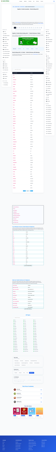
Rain (13, 242)
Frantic (14, 171)
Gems (15, 318)
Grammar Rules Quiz (17, 359)
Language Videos (6, 57)
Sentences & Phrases (6, 55)
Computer (16, 334)
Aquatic (14, 88)
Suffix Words (48, 88)
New (13, 232)
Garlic (14, 93)
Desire (14, 256)
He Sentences (48, 111)
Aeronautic (14, 79)
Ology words (16, 346)
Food (35, 318)
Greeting (35, 336)
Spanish (4, 441)
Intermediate (5, 76)
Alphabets (25, 1)
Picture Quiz (21, 357)
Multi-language (16, 357)
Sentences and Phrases (16, 213)
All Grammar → (32, 369)
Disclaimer (44, 450)
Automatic (14, 146)
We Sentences (48, 127)
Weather (35, 331)
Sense (14, 246)
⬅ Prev (24, 190)
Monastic (14, 123)
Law (35, 316)
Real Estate (35, 344)
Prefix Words (48, 86)
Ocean (25, 321)
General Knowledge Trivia (24, 359)
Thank (14, 254)
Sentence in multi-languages (32, 441)
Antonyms (20, 369)
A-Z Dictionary (19, 48)
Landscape (25, 341)
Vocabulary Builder (18, 441)
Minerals (25, 334)
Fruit (15, 321)
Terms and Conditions (39, 450)
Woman (14, 258)
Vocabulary (29, 1)
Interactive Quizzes (18, 444)
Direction (16, 339)
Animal (35, 326)
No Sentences (48, 121)
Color (47, 47)
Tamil (3, 440)
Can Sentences (48, 107)
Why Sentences (48, 129)
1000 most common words (32, 438)
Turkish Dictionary (22, 6)
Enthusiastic (14, 169)
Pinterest (43, 443)
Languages (20, 1)
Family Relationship (49, 39)
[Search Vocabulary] (28, 69)
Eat (13, 228)
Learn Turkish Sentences (28, 305)
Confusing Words (49, 92)
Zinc (13, 107)
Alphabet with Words (6, 35)
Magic (14, 132)
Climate (25, 331)
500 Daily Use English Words (32, 440)
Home (4, 31)
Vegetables (48, 33)
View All (4, 446)
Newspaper (25, 344)
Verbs (24, 369)
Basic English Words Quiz (34, 357)
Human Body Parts (49, 41)
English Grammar (6, 49)
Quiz (33, 1)
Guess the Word (5, 45)
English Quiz (30, 444)
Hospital (25, 336)
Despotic (14, 118)
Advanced (5, 78)
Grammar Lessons (18, 443)
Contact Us (48, 450)
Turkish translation (17, 22)
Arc (13, 150)
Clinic (14, 102)
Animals (47, 37)
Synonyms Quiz (27, 357)
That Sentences (48, 125)
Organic (14, 176)
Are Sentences (48, 105)
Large (13, 248)
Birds (47, 35)
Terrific (14, 164)
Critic (14, 111)
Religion (16, 336)
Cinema (25, 329)
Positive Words (48, 82)
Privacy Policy (34, 450)
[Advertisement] (6, 17)
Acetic (14, 185)
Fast (13, 236)
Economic (14, 178)
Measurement (36, 346)
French (3, 443)
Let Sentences (48, 115)
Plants (15, 326)
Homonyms (48, 90)
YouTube (43, 441)
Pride (13, 244)
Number (25, 326)
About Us (52, 450)
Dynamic (14, 157)
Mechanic (14, 116)
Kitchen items (26, 347)
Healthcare (16, 344)
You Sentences (48, 131)
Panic (13, 252)
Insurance (35, 339)
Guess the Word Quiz (17, 361)
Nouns (47, 99)
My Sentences (48, 119)
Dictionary (37, 1)
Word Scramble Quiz (36, 359)
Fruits (47, 31)
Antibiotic (14, 180)
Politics (35, 334)
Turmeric (14, 130)
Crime (25, 323)
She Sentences (48, 113)
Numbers (48, 51)
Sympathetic (15, 162)
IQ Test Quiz (31, 359)
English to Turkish (17, 6)
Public (14, 86)
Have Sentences (48, 109)
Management (26, 346)
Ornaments (35, 341)
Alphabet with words (16, 212)
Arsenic (14, 109)
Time (25, 318)
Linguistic (14, 84)
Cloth (35, 321)
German (4, 438)
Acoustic (14, 187)
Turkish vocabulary (40, 23)
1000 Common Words (6, 51)
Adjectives (48, 101)
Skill (13, 250)
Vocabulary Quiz (24, 361)
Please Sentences (49, 123)
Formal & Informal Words (49, 95)
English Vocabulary (6, 39)
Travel (15, 329)
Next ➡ (32, 190)
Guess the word (15, 217)
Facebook (43, 438)
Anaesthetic (14, 95)
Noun (27, 369)
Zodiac (14, 134)
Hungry (14, 260)
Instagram (43, 440)
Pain (13, 240)
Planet (35, 323)
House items (16, 347)
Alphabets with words (18, 440)
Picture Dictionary (16, 206)
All (14, 27)
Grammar (42, 1)
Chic (13, 153)
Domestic (14, 148)
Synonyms (16, 369)
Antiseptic (14, 100)
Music (14, 77)
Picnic (14, 173)
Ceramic (14, 81)
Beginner (4, 74)
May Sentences (48, 117)
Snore (13, 234)
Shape (15, 323)
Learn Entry (4, 450)
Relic (13, 125)
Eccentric (14, 139)
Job (24, 316)
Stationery (16, 341)
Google (35, 329)
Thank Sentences (49, 133)
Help (13, 238)
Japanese (4, 444)
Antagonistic (15, 141)
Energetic (14, 155)
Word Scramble (5, 43)
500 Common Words (6, 53)
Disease (16, 331)
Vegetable (25, 339)
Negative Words (48, 84)
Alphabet (4, 33)
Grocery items (36, 347)
